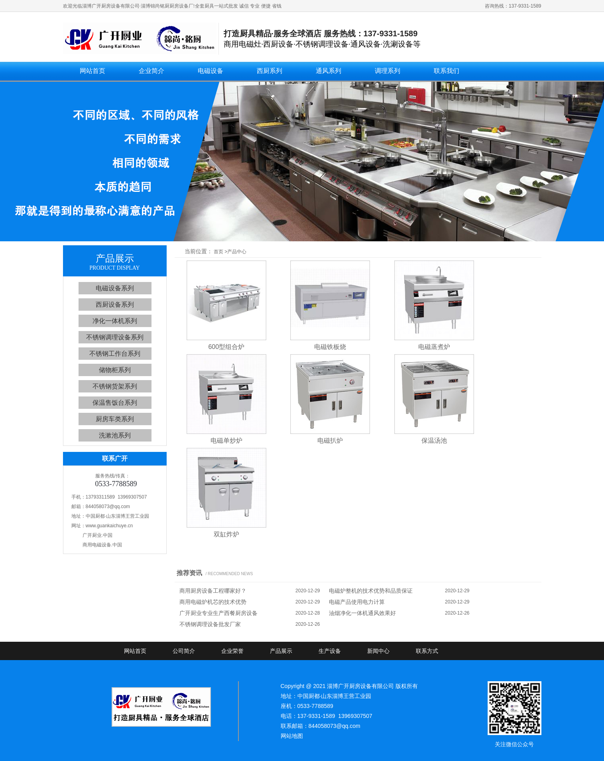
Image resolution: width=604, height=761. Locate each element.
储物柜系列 (115, 370)
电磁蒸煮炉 (434, 346)
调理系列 (387, 70)
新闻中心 (378, 651)
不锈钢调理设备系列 (115, 337)
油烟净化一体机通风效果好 (362, 613)
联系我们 (446, 70)
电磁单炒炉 (226, 440)
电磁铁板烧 (330, 346)
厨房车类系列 (115, 419)
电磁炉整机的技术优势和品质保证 (371, 591)
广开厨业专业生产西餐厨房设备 (218, 613)
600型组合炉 (226, 346)
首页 (218, 251)
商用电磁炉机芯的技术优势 (212, 602)
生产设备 (330, 651)
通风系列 (328, 70)
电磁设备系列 (115, 288)
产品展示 (281, 651)
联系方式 (427, 651)
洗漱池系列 (115, 435)
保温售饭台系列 (114, 402)
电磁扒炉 (330, 440)
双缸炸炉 (226, 534)
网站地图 (292, 736)
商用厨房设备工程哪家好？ (212, 591)
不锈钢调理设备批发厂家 (210, 624)
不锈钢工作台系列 (114, 353)
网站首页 (92, 70)
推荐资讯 (189, 573)
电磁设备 (210, 70)
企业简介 (151, 70)
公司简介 (184, 651)
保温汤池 (434, 440)
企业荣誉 (232, 651)
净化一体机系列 (114, 320)
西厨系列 (269, 70)
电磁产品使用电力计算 (357, 602)
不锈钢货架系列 (114, 386)
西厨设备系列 (115, 304)
